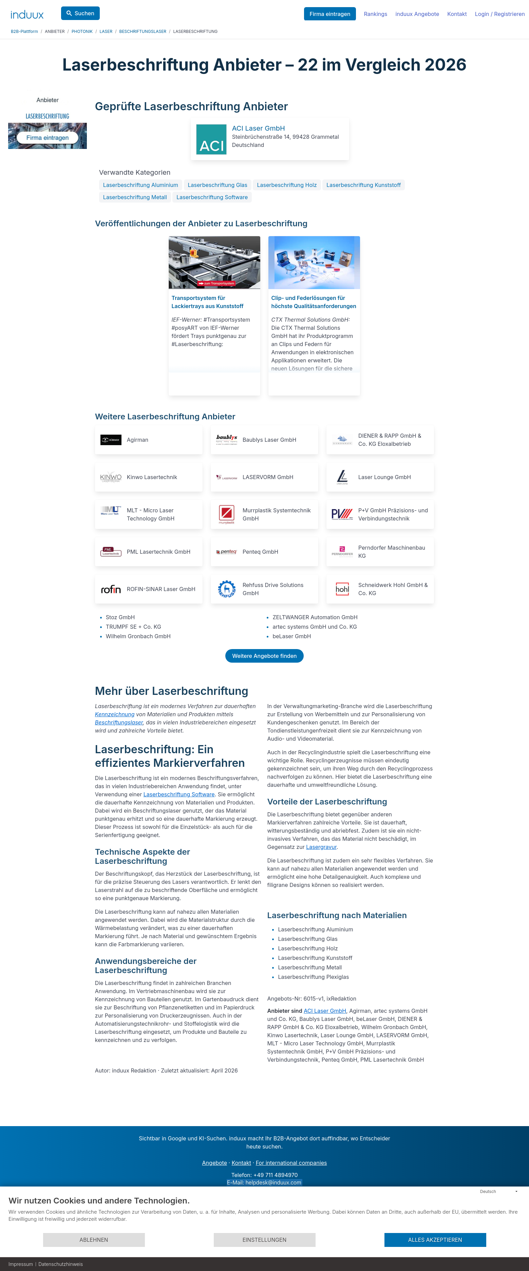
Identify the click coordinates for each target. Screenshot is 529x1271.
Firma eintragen (329, 14)
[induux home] (27, 12)
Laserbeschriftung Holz (287, 185)
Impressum (20, 1264)
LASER (106, 31)
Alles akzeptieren (435, 1240)
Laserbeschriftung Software (212, 197)
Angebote (214, 1162)
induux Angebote (417, 14)
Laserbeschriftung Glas (217, 185)
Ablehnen (93, 1240)
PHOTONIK (82, 31)
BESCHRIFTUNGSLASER (143, 31)
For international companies (291, 1162)
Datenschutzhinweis (60, 1264)
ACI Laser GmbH (258, 128)
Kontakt (457, 14)
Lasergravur (321, 846)
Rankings (376, 14)
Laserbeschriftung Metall (135, 197)
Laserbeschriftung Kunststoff (363, 185)
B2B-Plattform (24, 31)
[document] (264, 1214)
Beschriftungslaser (119, 722)
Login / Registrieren (500, 14)
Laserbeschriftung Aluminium (140, 185)
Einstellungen (265, 1240)
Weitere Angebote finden (264, 655)
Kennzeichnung (115, 714)
